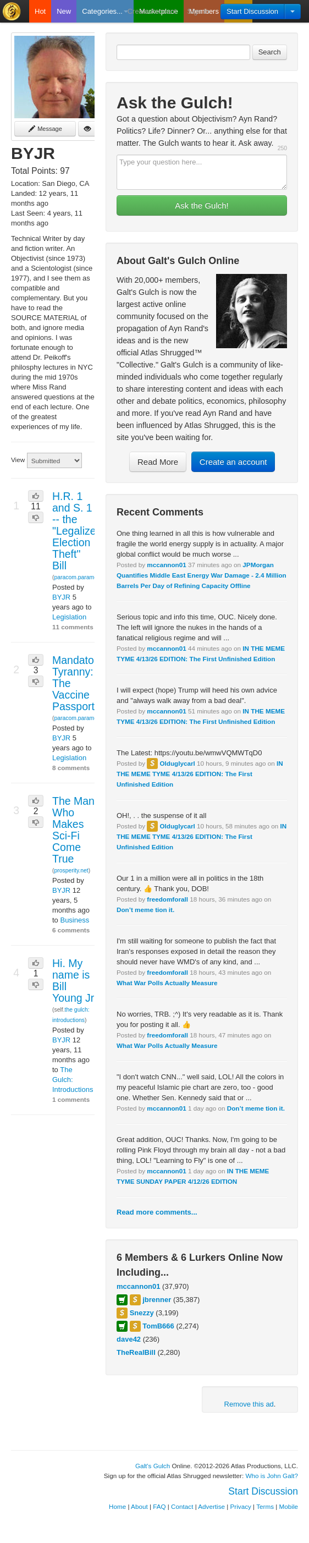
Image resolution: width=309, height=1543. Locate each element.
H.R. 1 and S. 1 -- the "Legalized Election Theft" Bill (77, 531)
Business (74, 920)
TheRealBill (136, 1352)
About (139, 1506)
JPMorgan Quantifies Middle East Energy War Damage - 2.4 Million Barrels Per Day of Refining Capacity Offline (201, 575)
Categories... (105, 11)
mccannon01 (166, 564)
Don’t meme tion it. (145, 909)
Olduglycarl (177, 763)
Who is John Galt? (272, 1475)
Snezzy (142, 1313)
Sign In (198, 11)
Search (269, 52)
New (64, 11)
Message (45, 129)
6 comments (71, 930)
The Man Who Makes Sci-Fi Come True (73, 830)
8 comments (71, 767)
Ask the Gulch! (202, 205)
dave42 (129, 1339)
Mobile (288, 1506)
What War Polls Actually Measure (167, 982)
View (18, 459)
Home (117, 1506)
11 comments (72, 626)
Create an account (233, 461)
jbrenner (156, 1299)
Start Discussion (252, 11)
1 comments (71, 1099)
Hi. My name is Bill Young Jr (73, 980)
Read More (157, 461)
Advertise (211, 1506)
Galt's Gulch (152, 1465)
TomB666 (158, 1326)
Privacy (240, 1506)
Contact (182, 1506)
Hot (40, 11)
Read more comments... (157, 1212)
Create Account (152, 11)
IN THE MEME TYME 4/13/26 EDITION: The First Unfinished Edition (200, 774)
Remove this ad (249, 1404)
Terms (265, 1506)
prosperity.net (71, 870)
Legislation (69, 617)
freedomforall (167, 899)
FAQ (159, 1506)
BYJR (61, 597)
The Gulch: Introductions (72, 1080)
